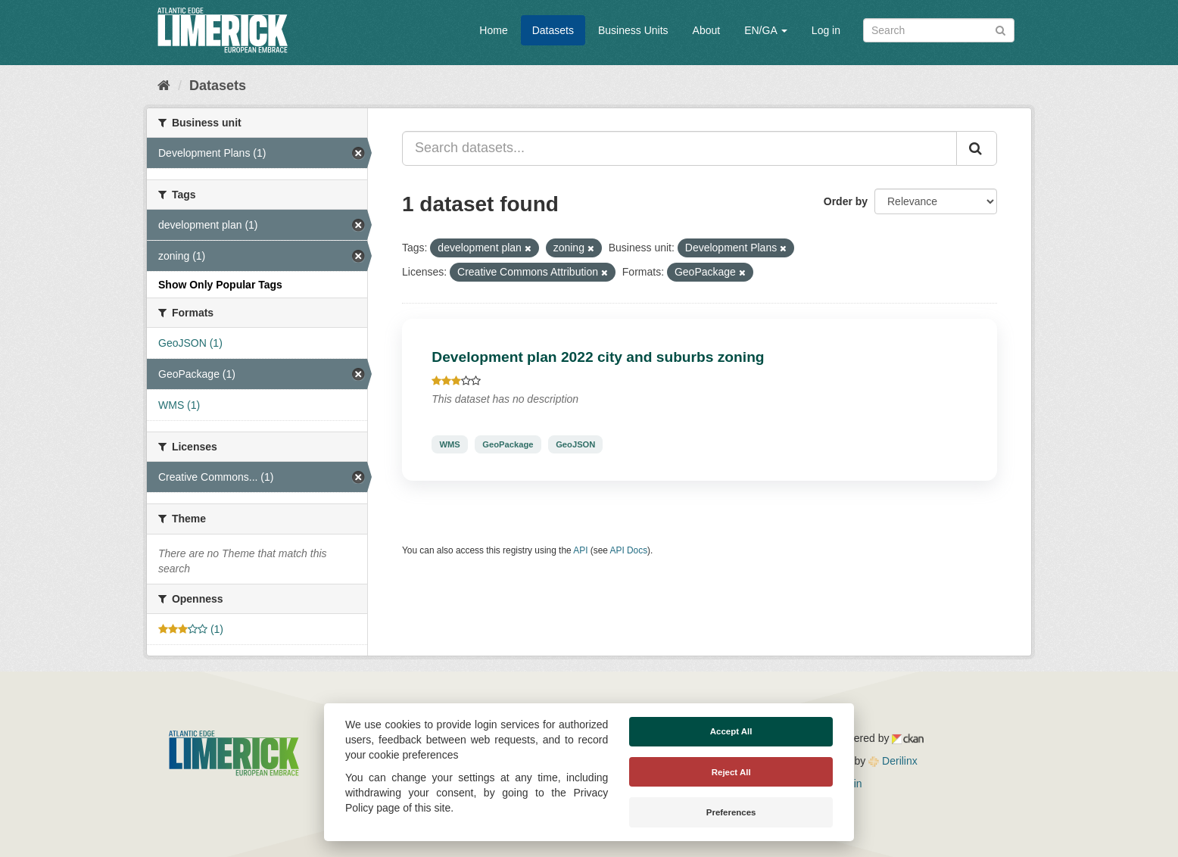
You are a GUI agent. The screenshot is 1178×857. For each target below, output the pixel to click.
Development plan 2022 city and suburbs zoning (598, 357)
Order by (846, 201)
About (707, 30)
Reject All (731, 772)
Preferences (731, 812)
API (580, 550)
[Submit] (1000, 29)
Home (493, 30)
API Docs (629, 550)
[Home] (163, 85)
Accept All (731, 731)
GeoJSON (575, 444)
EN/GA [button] (765, 30)
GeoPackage (507, 444)
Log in (826, 30)
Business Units (633, 30)
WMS (449, 444)
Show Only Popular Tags (220, 285)
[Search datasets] (938, 30)
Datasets (553, 30)
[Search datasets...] (679, 148)
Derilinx (893, 761)
